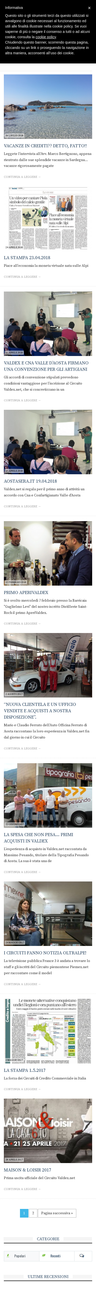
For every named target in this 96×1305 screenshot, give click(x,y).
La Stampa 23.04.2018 (27, 258)
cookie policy (46, 37)
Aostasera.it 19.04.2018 (30, 481)
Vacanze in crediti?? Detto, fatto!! (45, 146)
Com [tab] (83, 1255)
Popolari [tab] (19, 1255)
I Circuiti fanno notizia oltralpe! (45, 953)
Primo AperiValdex (26, 593)
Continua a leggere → (22, 177)
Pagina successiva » (57, 1213)
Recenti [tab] (55, 1255)
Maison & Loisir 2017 (27, 1170)
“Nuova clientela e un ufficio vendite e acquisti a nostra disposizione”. (40, 711)
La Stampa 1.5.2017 (25, 1070)
